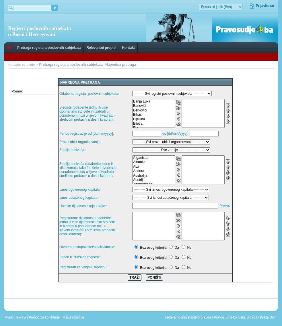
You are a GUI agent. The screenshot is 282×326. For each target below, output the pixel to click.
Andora (154, 171)
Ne (189, 248)
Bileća (154, 123)
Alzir (154, 167)
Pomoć (17, 91)
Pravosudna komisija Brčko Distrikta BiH (244, 317)
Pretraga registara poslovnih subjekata (49, 48)
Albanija (154, 162)
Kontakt (128, 48)
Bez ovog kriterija (153, 248)
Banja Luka (154, 101)
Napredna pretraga (120, 65)
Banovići (154, 106)
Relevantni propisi (101, 48)
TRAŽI (134, 277)
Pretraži (225, 206)
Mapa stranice (74, 317)
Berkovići (154, 110)
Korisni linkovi (16, 317)
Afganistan (154, 158)
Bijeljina (154, 119)
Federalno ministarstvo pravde (188, 317)
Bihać (154, 115)
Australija (154, 175)
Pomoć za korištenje (45, 317)
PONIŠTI (154, 277)
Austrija (154, 180)
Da (177, 248)
